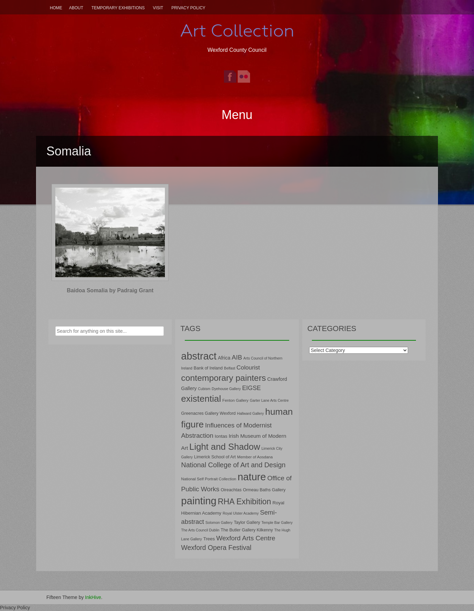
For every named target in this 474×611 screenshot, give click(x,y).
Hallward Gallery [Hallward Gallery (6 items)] (250, 413)
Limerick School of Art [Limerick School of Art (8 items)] (215, 457)
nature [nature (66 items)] (252, 476)
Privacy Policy (188, 7)
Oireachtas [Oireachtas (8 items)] (231, 489)
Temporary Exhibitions (118, 7)
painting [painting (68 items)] (198, 500)
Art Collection (237, 30)
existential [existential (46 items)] (201, 398)
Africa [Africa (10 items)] (224, 358)
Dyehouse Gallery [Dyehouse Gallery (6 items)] (226, 389)
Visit (158, 7)
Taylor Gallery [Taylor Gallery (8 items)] (247, 522)
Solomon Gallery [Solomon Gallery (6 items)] (219, 522)
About (76, 7)
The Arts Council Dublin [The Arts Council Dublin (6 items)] (200, 530)
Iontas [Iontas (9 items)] (221, 436)
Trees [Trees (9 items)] (209, 538)
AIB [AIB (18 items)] (237, 357)
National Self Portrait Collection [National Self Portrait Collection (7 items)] (208, 479)
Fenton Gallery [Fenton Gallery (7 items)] (235, 400)
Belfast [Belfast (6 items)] (229, 368)
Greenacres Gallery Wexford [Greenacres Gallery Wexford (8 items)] (208, 413)
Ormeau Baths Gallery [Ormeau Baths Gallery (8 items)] (264, 489)
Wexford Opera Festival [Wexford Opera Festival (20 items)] (216, 547)
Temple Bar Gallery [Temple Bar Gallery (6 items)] (277, 522)
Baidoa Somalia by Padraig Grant (110, 290)
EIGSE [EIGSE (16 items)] (251, 388)
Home (56, 7)
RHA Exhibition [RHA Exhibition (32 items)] (244, 501)
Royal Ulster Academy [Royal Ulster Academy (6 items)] (241, 513)
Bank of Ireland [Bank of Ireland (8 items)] (208, 368)
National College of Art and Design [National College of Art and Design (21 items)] (233, 465)
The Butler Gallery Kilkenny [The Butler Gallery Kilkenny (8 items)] (247, 530)
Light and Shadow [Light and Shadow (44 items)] (224, 446)
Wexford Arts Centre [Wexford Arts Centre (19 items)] (245, 538)
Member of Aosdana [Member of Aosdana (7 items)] (255, 457)
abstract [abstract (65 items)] (198, 356)
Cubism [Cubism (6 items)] (204, 389)
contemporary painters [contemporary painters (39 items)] (223, 378)
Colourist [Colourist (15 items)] (248, 367)
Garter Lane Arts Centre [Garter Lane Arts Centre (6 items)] (269, 400)
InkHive (93, 597)
